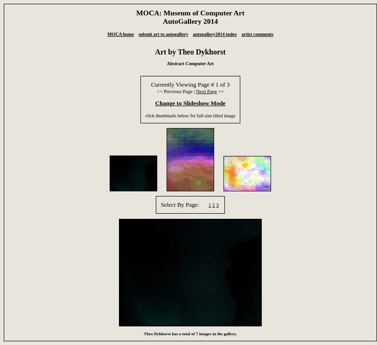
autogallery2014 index (215, 34)
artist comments (257, 34)
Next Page (206, 91)
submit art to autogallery (163, 34)
